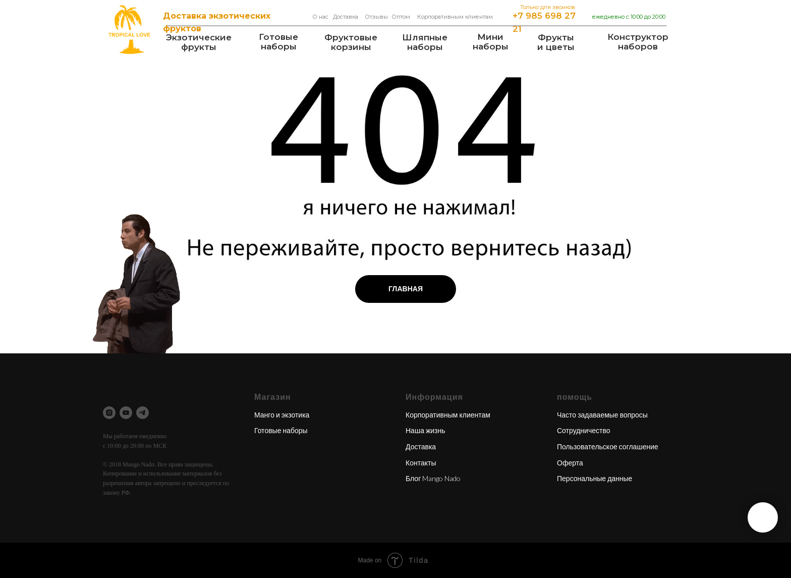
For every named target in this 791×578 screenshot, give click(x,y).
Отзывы (376, 16)
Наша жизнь (425, 430)
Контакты (421, 462)
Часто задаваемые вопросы (602, 414)
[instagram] (109, 412)
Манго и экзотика (281, 414)
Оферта (570, 462)
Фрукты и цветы (556, 42)
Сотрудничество (583, 430)
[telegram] (142, 412)
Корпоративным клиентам (455, 16)
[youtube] (126, 412)
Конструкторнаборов (637, 41)
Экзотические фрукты (199, 42)
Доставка (345, 16)
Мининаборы (490, 41)
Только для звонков (547, 7)
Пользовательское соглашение (607, 446)
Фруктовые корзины (350, 42)
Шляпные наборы (424, 42)
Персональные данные (594, 478)
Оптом (400, 16)
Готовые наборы (278, 41)
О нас (320, 16)
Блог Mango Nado (433, 478)
